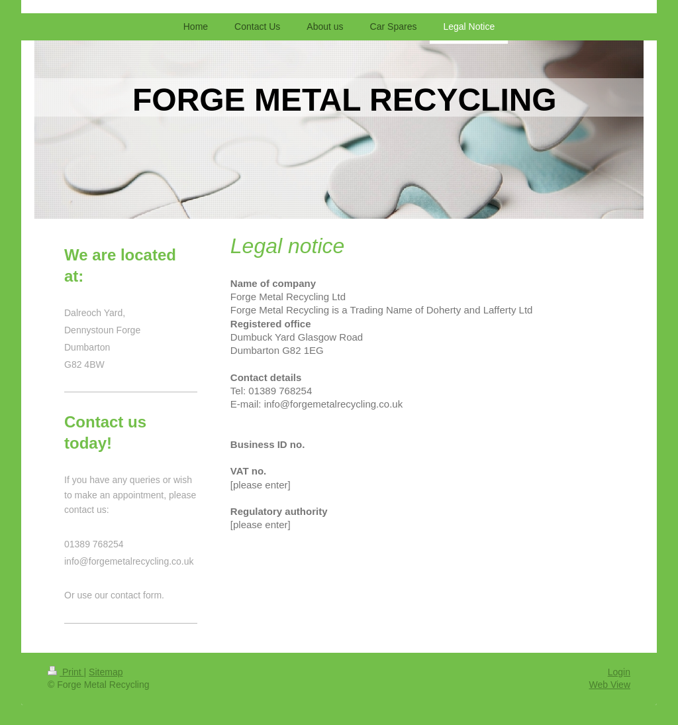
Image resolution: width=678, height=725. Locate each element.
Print (66, 672)
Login (619, 672)
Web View (609, 684)
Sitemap (105, 672)
